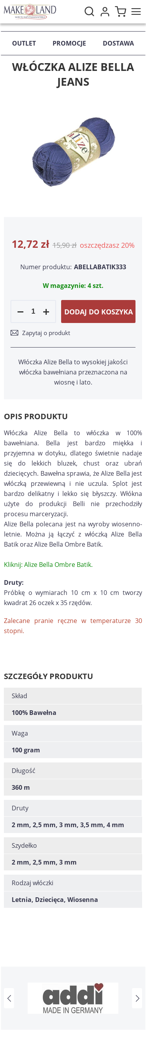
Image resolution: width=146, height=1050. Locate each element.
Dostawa (118, 43)
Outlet (24, 43)
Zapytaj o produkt (46, 333)
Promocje (69, 43)
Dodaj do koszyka (98, 311)
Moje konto (105, 11)
